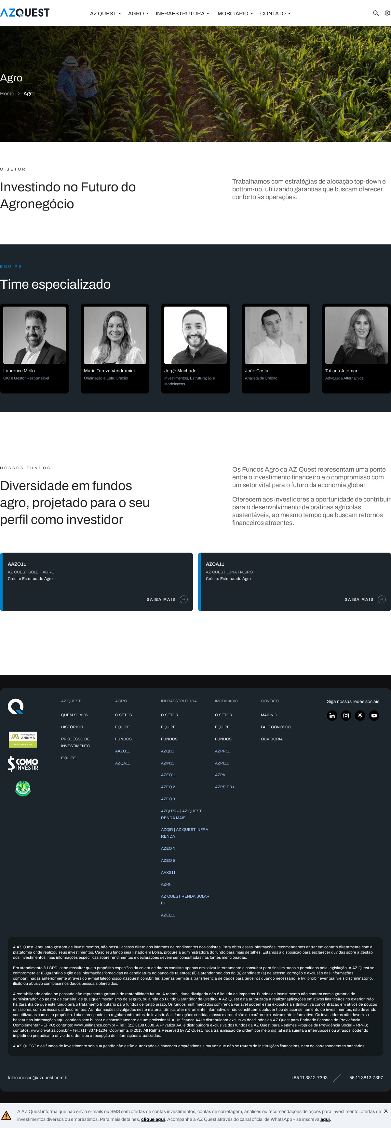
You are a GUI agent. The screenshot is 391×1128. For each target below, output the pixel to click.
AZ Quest (103, 13)
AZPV (220, 775)
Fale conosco (276, 727)
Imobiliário (232, 13)
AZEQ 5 (168, 860)
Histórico (72, 727)
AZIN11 (167, 763)
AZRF (166, 884)
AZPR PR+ (225, 787)
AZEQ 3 (168, 799)
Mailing (269, 715)
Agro (136, 13)
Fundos (123, 739)
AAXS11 (168, 872)
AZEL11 (168, 915)
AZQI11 (167, 751)
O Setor (123, 715)
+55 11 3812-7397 (364, 1077)
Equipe (68, 758)
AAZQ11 (122, 751)
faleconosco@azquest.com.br (38, 1077)
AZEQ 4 (168, 848)
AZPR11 (222, 751)
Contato (273, 13)
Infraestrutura (180, 13)
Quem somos (74, 715)
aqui (325, 1119)
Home (7, 93)
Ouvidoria (272, 739)
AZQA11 (122, 763)
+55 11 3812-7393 (309, 1077)
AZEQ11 (168, 775)
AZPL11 (222, 763)
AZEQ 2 (168, 787)
